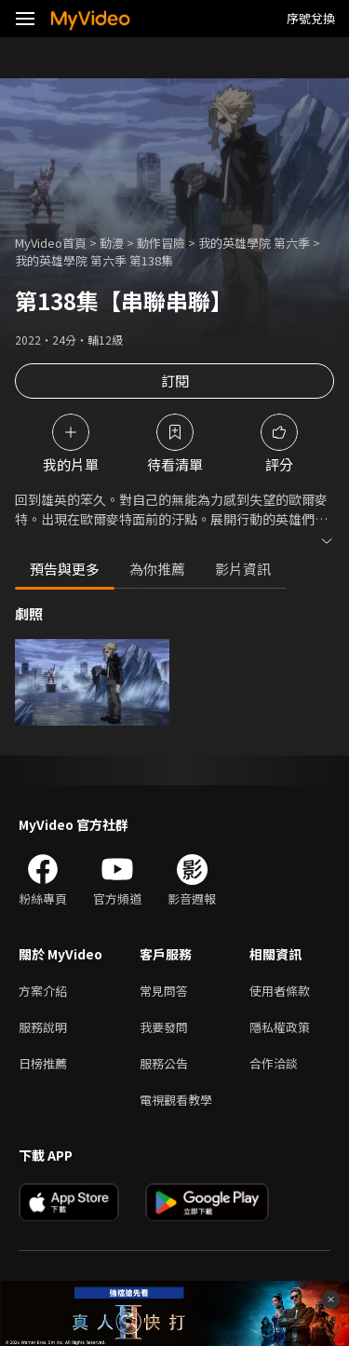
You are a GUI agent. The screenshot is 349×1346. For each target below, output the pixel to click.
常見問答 (164, 990)
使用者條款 (279, 990)
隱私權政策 (279, 1027)
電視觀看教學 (176, 1099)
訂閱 (175, 380)
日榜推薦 (43, 1063)
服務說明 (43, 1027)
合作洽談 (273, 1063)
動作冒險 (161, 243)
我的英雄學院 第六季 (254, 243)
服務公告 (164, 1063)
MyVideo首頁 (51, 243)
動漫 (112, 243)
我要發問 (164, 1027)
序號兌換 (311, 18)
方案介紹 (43, 990)
